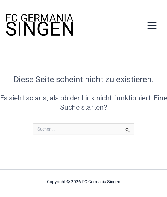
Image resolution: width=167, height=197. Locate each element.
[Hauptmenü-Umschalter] (152, 25)
